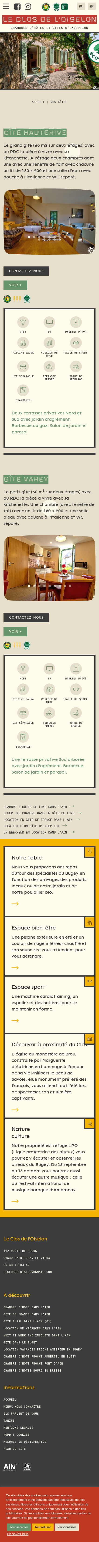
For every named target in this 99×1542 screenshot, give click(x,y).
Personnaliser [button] (67, 1527)
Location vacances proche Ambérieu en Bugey (42, 1349)
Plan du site (14, 1448)
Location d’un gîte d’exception (31, 825)
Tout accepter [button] (19, 1527)
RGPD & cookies (16, 1434)
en (91, 6)
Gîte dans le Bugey (20, 1342)
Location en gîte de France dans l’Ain (37, 819)
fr (80, 6)
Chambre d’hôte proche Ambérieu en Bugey (39, 1356)
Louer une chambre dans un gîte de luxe (38, 813)
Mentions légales (18, 1427)
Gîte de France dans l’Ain (26, 1314)
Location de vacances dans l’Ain (32, 1328)
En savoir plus (17, 1534)
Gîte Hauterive (34, 132)
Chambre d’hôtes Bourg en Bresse (32, 1370)
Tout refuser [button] (43, 1527)
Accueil (38, 102)
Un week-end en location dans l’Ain (35, 832)
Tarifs (9, 1420)
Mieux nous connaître (22, 1406)
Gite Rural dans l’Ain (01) (27, 1321)
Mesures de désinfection (24, 1441)
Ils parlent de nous (21, 1413)
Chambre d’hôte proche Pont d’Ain (33, 1363)
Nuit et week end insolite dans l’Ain (37, 1335)
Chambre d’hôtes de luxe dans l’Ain (35, 806)
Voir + (15, 285)
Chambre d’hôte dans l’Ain (26, 1307)
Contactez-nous (26, 271)
